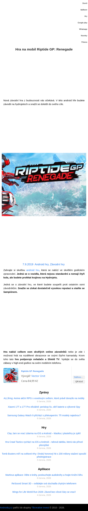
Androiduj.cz (6, 507)
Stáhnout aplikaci (79, 377)
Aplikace (83, 10)
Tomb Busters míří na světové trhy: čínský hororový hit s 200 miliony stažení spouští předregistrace (44, 455)
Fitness (84, 42)
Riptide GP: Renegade (32, 371)
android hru (32, 270)
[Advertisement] (44, 74)
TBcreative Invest (40, 507)
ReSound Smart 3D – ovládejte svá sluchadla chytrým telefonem (44, 483)
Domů (84, 3)
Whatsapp (83, 29)
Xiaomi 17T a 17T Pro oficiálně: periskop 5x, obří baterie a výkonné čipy (44, 407)
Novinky (84, 36)
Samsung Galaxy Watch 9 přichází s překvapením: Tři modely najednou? (44, 415)
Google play (82, 23)
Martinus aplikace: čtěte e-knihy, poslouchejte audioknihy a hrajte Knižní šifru (44, 475)
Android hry (42, 264)
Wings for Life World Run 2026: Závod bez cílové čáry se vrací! (44, 492)
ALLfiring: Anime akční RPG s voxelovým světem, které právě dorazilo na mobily (44, 398)
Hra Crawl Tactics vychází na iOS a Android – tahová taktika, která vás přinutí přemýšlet (44, 443)
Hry (85, 16)
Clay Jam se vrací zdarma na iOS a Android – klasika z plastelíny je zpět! (44, 433)
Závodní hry (57, 264)
